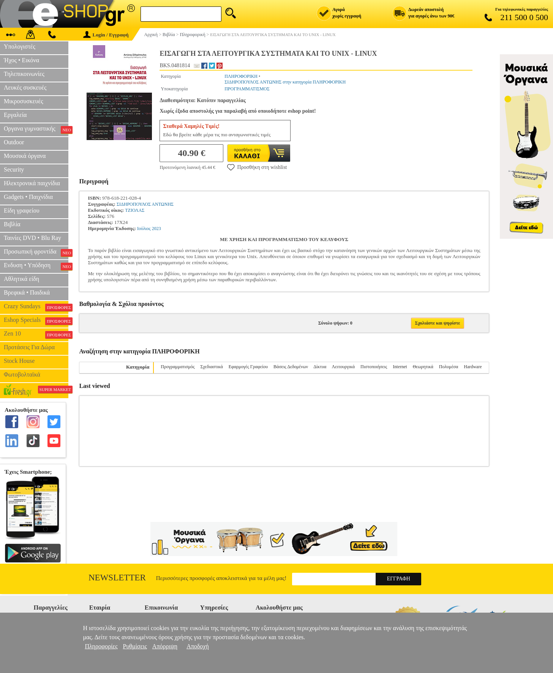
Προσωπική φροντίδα (36, 252)
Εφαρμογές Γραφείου (248, 366)
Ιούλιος (144, 228)
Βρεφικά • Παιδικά (27, 292)
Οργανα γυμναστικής (36, 129)
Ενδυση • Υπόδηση (36, 266)
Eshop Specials (36, 321)
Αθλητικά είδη (21, 279)
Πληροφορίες (101, 646)
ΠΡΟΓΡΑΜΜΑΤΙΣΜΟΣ (247, 88)
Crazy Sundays (36, 307)
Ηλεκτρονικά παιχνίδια (32, 183)
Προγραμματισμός (177, 366)
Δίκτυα (319, 366)
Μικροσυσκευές (23, 101)
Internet (400, 366)
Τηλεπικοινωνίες (24, 74)
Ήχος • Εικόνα (21, 60)
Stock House (19, 361)
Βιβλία (12, 224)
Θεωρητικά (423, 366)
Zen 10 (36, 334)
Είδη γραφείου (22, 210)
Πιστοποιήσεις (373, 366)
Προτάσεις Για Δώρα (29, 347)
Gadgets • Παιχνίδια (28, 197)
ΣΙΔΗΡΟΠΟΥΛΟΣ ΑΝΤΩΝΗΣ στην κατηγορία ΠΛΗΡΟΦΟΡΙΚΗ (285, 82)
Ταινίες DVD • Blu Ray (32, 238)
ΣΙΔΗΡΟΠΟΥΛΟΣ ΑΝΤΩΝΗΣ (145, 204)
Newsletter (117, 577)
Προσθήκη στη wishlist (257, 167)
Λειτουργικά (343, 366)
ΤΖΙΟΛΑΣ (134, 210)
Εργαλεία (15, 115)
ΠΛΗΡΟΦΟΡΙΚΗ (241, 76)
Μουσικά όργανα (25, 156)
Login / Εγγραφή (106, 35)
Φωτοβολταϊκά (22, 374)
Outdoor (14, 142)
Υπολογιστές (19, 46)
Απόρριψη (164, 646)
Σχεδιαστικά (211, 366)
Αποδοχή (197, 646)
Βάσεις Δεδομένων (290, 366)
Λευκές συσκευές (25, 87)
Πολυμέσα (448, 366)
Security (14, 169)
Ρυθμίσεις (135, 646)
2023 (156, 228)
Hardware (473, 366)
